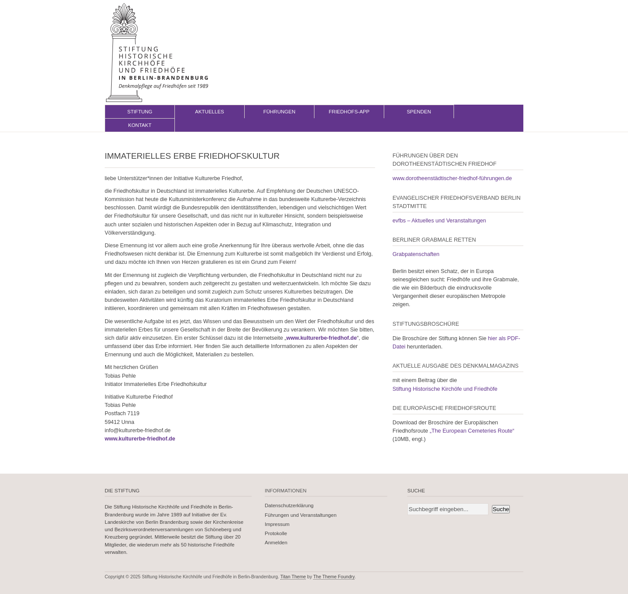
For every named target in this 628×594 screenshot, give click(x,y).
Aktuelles (209, 111)
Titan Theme (293, 576)
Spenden (419, 111)
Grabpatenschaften (416, 254)
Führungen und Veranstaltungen (301, 515)
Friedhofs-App (349, 111)
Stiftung (140, 111)
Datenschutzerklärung (289, 505)
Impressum (277, 524)
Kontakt (140, 125)
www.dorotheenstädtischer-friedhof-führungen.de (452, 178)
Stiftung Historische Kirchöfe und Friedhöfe (445, 389)
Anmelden (276, 542)
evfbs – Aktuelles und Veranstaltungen (439, 221)
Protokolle (276, 533)
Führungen (279, 111)
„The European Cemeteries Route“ (472, 431)
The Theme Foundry (334, 576)
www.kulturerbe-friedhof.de (322, 338)
